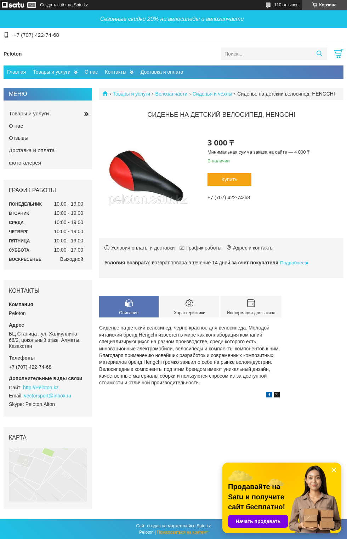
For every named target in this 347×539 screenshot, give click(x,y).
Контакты (115, 72)
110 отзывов (286, 4)
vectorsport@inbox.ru (47, 395)
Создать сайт (53, 4)
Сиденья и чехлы (212, 94)
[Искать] (319, 53)
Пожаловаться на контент (182, 532)
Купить (229, 179)
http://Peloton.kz (40, 387)
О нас (91, 72)
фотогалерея (25, 163)
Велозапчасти (171, 94)
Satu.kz (204, 525)
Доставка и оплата (162, 72)
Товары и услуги (51, 72)
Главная (16, 72)
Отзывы (18, 138)
